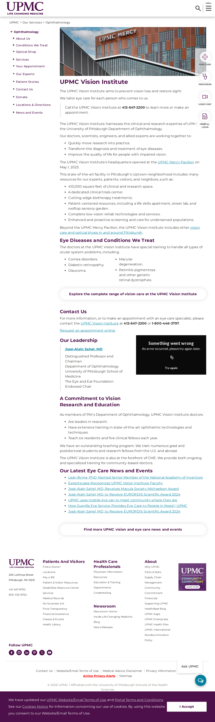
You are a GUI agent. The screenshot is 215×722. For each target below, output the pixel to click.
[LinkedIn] (26, 653)
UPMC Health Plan (157, 624)
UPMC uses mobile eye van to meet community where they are (122, 500)
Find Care (205, 59)
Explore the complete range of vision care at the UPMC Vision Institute (133, 294)
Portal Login (205, 120)
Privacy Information (161, 671)
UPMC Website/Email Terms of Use (76, 700)
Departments (102, 587)
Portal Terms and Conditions (139, 700)
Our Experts (25, 74)
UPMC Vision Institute (99, 323)
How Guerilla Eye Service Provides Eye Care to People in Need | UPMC (127, 506)
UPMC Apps (152, 614)
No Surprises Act (53, 603)
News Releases (103, 627)
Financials (151, 598)
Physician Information (108, 571)
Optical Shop (26, 52)
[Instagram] (19, 653)
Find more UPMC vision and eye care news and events (133, 529)
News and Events (29, 112)
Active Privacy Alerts (99, 676)
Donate (22, 97)
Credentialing (102, 592)
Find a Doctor (52, 566)
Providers (205, 78)
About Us (23, 38)
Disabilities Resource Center (61, 587)
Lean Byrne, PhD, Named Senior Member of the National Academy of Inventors (135, 477)
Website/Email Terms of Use (77, 671)
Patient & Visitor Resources (60, 582)
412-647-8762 (17, 589)
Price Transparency (55, 608)
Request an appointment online (87, 330)
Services (22, 59)
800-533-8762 (18, 594)
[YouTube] (49, 653)
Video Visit (204, 98)
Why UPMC (152, 566)
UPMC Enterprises (156, 619)
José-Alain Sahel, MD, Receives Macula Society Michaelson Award (123, 489)
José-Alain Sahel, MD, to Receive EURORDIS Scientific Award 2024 (124, 494)
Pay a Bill (49, 577)
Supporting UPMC (156, 603)
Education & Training (107, 582)
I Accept (187, 707)
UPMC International (157, 629)
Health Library (52, 624)
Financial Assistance (56, 614)
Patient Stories (27, 82)
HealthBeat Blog (155, 608)
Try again (171, 368)
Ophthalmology (26, 32)
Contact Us (24, 89)
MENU (208, 3)
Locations (49, 572)
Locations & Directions (33, 105)
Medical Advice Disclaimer (122, 671)
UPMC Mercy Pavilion (176, 162)
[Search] (198, 8)
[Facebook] (11, 653)
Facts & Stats (153, 572)
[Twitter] (42, 652)
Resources (100, 577)
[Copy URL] (172, 357)
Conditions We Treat (32, 45)
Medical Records (53, 598)
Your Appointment (30, 66)
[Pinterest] (34, 653)
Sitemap (125, 676)
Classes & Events (53, 619)
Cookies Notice (35, 707)
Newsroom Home (105, 611)
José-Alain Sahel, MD (83, 349)
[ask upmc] (200, 680)
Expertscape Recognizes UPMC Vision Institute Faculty (115, 483)
